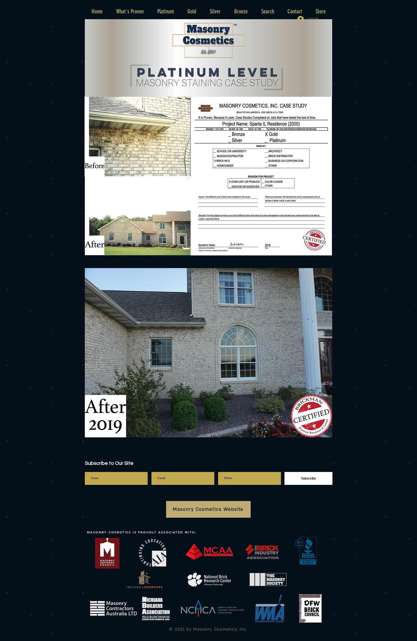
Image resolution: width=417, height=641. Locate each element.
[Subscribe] (308, 478)
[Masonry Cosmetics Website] (208, 509)
